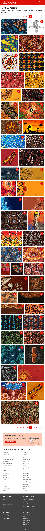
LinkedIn (26, 524)
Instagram (26, 520)
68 (23, 16)
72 (36, 16)
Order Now (10, 442)
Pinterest (26, 518)
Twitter (25, 516)
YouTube (26, 522)
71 (33, 16)
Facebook (26, 515)
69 (27, 16)
